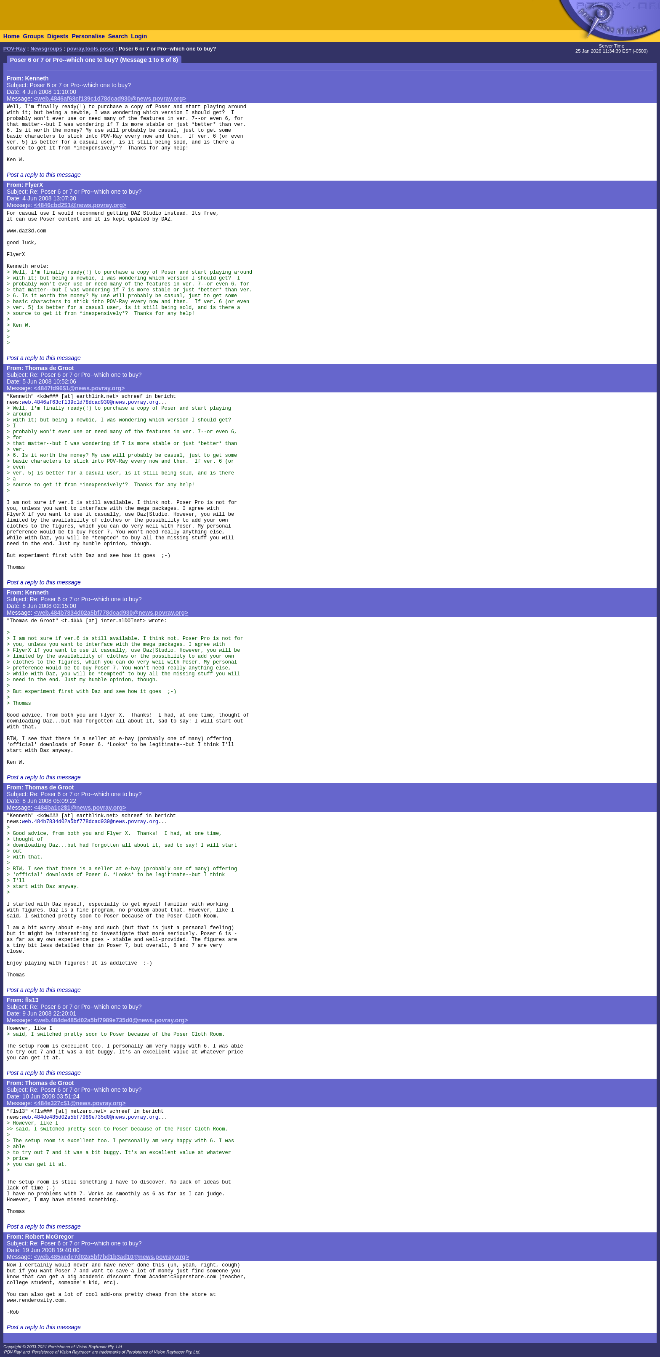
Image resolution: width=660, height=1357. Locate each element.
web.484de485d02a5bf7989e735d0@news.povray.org (90, 1117)
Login (139, 36)
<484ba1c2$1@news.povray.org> (80, 807)
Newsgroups (46, 49)
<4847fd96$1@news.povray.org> (79, 388)
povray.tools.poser (90, 49)
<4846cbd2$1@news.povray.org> (80, 205)
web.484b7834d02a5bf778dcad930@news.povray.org (90, 822)
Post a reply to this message (44, 174)
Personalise (88, 36)
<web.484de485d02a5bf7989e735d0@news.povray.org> (111, 1020)
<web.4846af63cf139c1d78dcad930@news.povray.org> (110, 98)
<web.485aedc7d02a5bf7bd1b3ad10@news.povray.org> (111, 1256)
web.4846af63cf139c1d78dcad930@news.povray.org (90, 402)
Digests (58, 36)
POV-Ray (14, 49)
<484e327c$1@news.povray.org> (80, 1103)
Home (11, 36)
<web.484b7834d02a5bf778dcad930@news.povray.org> (111, 612)
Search (118, 36)
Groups (33, 36)
